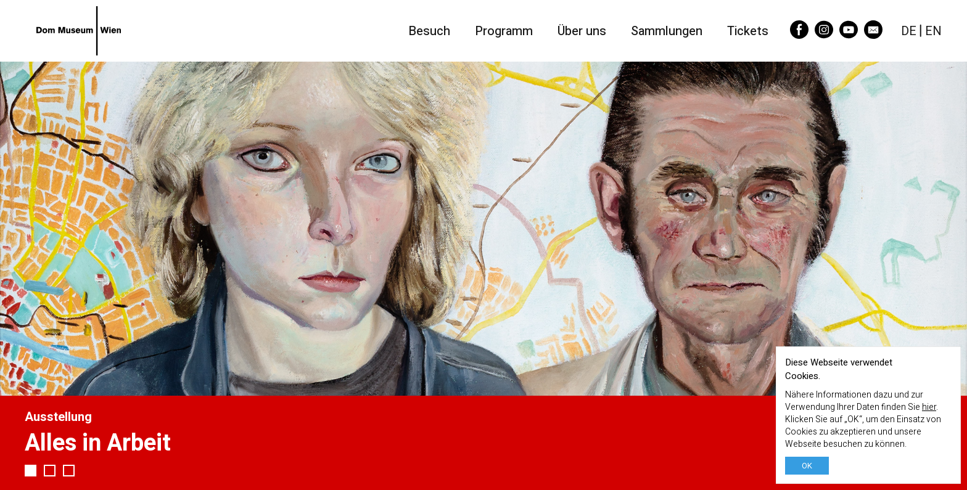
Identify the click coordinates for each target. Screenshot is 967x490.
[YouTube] (848, 34)
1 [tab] (30, 470)
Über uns (582, 31)
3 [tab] (68, 470)
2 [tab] (49, 470)
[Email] (873, 34)
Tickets (747, 31)
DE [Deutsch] (908, 30)
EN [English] (933, 30)
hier (929, 407)
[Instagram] (824, 34)
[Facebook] (799, 34)
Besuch (429, 31)
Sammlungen (666, 31)
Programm (504, 31)
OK (807, 465)
